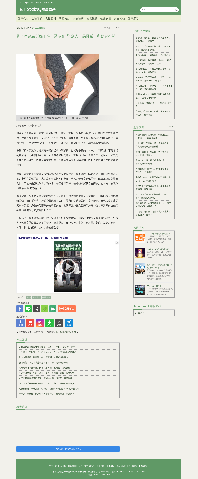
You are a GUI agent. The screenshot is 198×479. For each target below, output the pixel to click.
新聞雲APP (49, 2)
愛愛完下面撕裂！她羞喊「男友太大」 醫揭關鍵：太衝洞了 (46, 394)
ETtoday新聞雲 (26, 2)
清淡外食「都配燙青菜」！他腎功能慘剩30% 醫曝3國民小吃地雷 (153, 79)
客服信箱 (100, 466)
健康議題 (92, 18)
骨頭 (29, 297)
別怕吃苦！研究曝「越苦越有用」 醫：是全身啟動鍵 (43, 362)
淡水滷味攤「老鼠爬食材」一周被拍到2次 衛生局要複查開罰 (154, 87)
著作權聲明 (133, 466)
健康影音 (133, 18)
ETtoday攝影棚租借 (154, 286)
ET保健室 (139, 313)
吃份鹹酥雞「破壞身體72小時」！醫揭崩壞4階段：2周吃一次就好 (49, 388)
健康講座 (105, 18)
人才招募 (63, 466)
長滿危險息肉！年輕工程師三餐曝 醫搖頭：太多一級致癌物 (46, 373)
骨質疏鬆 (36, 297)
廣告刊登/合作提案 (86, 466)
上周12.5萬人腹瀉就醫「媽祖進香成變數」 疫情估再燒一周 (153, 96)
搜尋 (176, 9)
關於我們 (73, 466)
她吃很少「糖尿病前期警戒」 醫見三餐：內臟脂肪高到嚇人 (46, 383)
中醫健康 (46, 297)
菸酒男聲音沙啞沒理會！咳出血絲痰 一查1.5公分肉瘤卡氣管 (47, 347)
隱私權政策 (121, 466)
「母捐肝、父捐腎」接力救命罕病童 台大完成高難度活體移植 (47, 352)
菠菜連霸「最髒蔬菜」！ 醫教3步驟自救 (154, 104)
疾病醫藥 (78, 18)
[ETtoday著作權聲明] (66, 332)
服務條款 (110, 466)
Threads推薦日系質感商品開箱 (158, 234)
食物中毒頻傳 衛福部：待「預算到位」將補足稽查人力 (44, 357)
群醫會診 (64, 18)
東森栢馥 (119, 18)
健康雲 (38, 9)
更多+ (172, 127)
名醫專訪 (37, 18)
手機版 (38, 2)
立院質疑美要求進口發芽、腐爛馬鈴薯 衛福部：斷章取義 (45, 378)
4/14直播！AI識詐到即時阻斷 (158, 249)
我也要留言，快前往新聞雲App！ (68, 449)
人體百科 (50, 18)
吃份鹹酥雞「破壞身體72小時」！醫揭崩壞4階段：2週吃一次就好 (153, 62)
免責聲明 (144, 466)
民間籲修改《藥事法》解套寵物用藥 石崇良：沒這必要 (44, 368)
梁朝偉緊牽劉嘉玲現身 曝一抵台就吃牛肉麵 (43, 238)
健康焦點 (23, 18)
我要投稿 (53, 466)
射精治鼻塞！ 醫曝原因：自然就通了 (153, 55)
